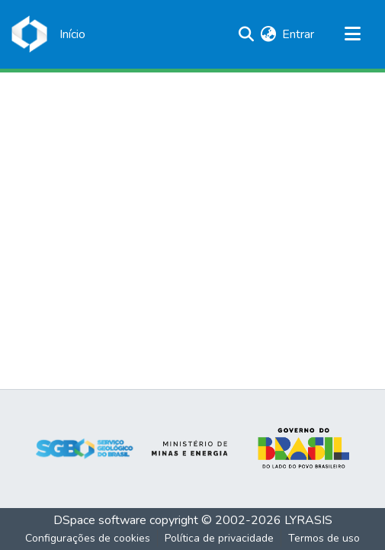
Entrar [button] (299, 34)
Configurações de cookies (87, 538)
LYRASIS (308, 520)
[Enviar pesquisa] (245, 34)
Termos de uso (324, 538)
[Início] (72, 34)
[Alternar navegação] (352, 34)
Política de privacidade (219, 538)
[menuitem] (268, 34)
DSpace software (99, 520)
